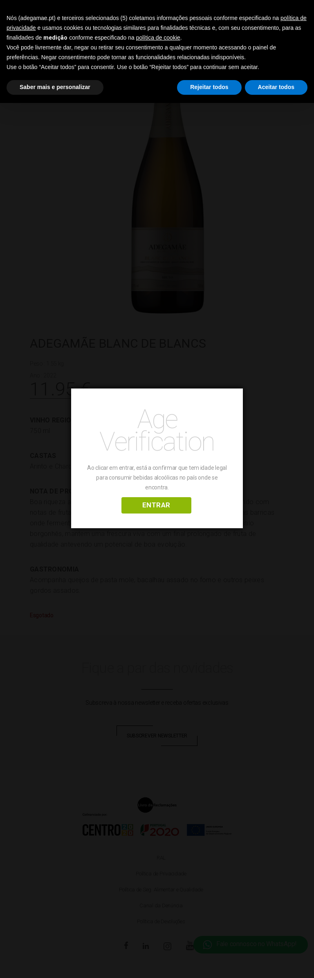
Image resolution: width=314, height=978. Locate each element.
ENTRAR (156, 505)
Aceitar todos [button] (276, 87)
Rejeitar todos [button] (209, 87)
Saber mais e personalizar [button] (55, 87)
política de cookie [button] (158, 37)
